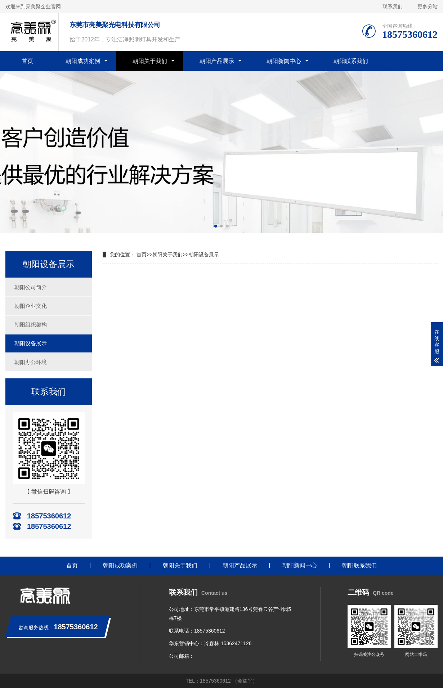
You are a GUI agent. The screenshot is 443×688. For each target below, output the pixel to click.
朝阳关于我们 (150, 61)
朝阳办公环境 (30, 362)
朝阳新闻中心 (284, 61)
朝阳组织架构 (30, 324)
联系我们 (392, 6)
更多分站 (427, 6)
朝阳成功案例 (83, 61)
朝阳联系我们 (351, 61)
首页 (27, 61)
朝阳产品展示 (217, 61)
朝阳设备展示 (30, 343)
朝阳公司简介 (30, 287)
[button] (215, 226)
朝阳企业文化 (30, 306)
